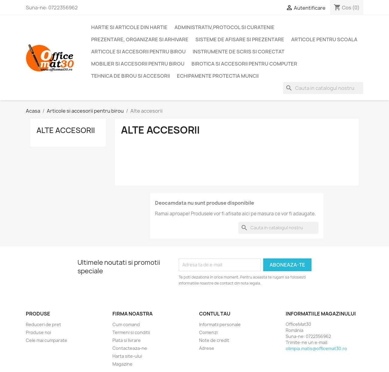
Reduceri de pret (43, 324)
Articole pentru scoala (324, 39)
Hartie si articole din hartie (129, 27)
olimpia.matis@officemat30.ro (316, 348)
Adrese (206, 348)
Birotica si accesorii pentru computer (244, 63)
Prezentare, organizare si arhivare (139, 39)
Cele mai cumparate (46, 340)
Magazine (122, 364)
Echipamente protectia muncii (218, 76)
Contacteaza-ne (129, 348)
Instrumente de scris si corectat (238, 51)
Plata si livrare (126, 340)
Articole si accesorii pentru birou (138, 51)
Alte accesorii (65, 130)
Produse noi (38, 332)
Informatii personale (220, 324)
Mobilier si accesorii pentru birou (137, 63)
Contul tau (214, 313)
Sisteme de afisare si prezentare (239, 39)
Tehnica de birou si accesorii (130, 76)
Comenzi (208, 332)
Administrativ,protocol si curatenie (224, 27)
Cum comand (126, 324)
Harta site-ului (127, 356)
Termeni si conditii (131, 332)
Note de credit (214, 340)
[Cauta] (323, 88)
